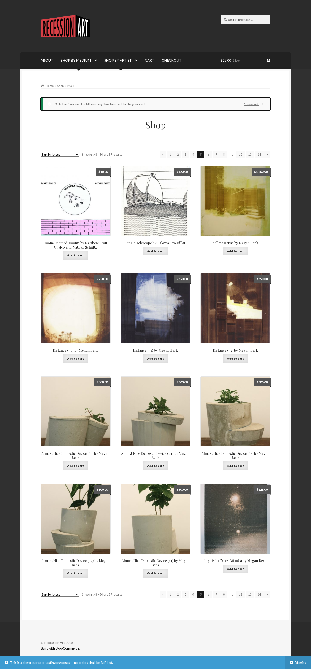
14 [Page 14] (259, 154)
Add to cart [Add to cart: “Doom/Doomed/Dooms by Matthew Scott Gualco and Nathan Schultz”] (75, 255)
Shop (60, 86)
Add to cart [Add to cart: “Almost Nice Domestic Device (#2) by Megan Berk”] (75, 573)
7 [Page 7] (216, 154)
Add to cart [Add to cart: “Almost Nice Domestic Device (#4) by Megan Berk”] (155, 466)
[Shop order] (60, 154)
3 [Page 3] (185, 154)
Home (50, 86)
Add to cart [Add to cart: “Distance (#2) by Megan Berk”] (235, 358)
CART (149, 60)
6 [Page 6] (208, 154)
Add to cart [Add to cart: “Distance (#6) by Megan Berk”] (75, 358)
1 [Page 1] (170, 154)
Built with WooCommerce (60, 648)
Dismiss (300, 662)
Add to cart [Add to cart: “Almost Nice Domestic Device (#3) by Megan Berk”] (235, 466)
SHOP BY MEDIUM (76, 60)
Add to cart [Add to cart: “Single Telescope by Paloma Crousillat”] (155, 251)
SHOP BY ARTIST (118, 60)
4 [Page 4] (193, 154)
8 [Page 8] (224, 154)
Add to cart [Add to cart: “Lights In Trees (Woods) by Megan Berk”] (235, 569)
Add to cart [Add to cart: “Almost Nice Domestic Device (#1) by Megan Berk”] (155, 573)
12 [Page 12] (240, 154)
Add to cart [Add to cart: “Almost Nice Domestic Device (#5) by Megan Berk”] (75, 466)
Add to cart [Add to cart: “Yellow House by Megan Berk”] (235, 251)
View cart (251, 104)
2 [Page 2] (178, 154)
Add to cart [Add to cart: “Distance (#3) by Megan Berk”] (155, 358)
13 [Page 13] (250, 154)
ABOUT (47, 60)
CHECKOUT (171, 60)
